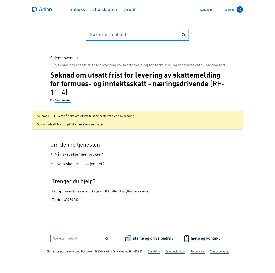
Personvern (198, 251)
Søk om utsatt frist (50, 124)
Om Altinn (154, 251)
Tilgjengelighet (219, 251)
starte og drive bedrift (153, 239)
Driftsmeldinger (175, 251)
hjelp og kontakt (205, 239)
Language (206, 9)
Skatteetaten (63, 100)
